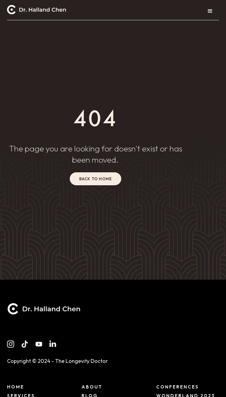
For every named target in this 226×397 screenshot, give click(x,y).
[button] (210, 11)
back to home (95, 178)
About (92, 387)
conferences (177, 387)
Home (15, 387)
